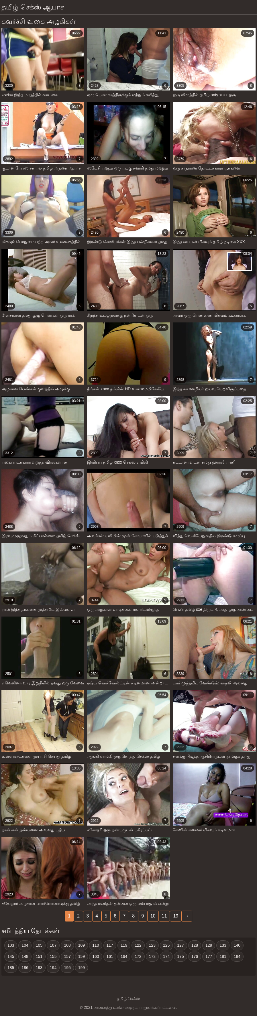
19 (175, 915)
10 (153, 915)
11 (164, 915)
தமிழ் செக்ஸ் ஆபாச (32, 7)
